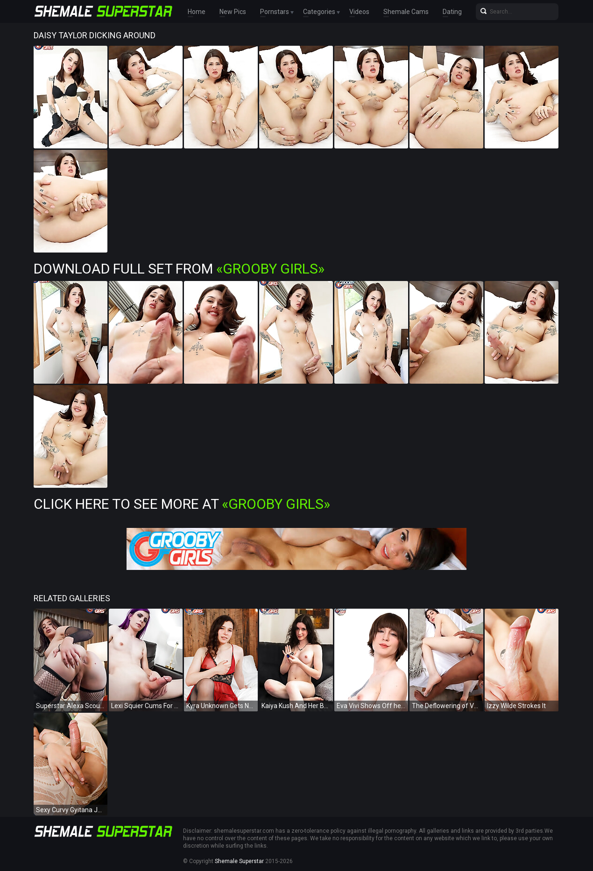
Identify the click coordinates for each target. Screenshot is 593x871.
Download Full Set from (179, 268)
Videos (359, 11)
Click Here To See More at (182, 504)
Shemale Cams (406, 11)
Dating (452, 11)
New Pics (232, 11)
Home (196, 11)
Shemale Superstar (239, 861)
